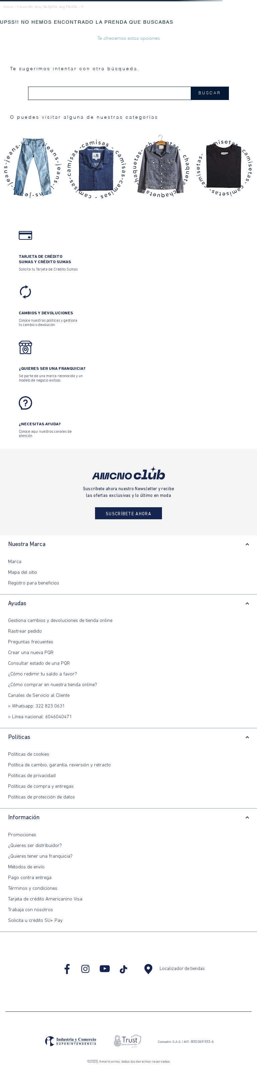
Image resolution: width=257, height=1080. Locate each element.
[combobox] (128, 93)
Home (8, 7)
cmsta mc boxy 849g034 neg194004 (47, 7)
